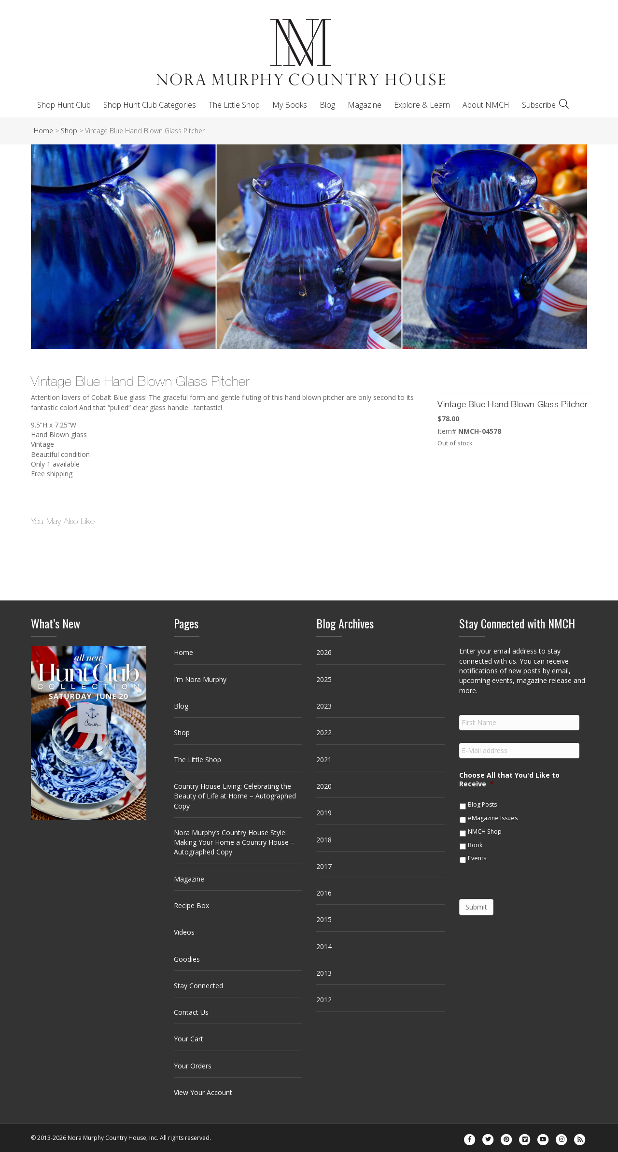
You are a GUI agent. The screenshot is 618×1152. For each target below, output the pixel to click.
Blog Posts (482, 804)
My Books (289, 105)
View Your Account (203, 1092)
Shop (182, 732)
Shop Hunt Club (64, 105)
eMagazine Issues (493, 818)
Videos (184, 932)
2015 (324, 919)
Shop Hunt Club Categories (149, 105)
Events (477, 858)
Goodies (187, 959)
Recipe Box (191, 905)
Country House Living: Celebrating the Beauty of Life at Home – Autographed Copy (235, 796)
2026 (324, 652)
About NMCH (486, 105)
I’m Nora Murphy (200, 679)
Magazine (364, 105)
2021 (324, 759)
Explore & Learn (422, 105)
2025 (324, 679)
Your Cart (188, 1038)
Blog (327, 105)
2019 (324, 812)
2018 (324, 839)
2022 (324, 732)
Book (475, 845)
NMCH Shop (485, 831)
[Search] (564, 104)
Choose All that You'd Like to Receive (509, 779)
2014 (324, 946)
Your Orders (192, 1065)
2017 (324, 866)
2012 (324, 999)
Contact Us (191, 1012)
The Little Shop (234, 105)
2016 (324, 892)
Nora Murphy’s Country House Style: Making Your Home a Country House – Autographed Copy (234, 842)
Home (183, 652)
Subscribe (539, 105)
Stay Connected (198, 985)
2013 (324, 973)
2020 (324, 786)
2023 (324, 706)
